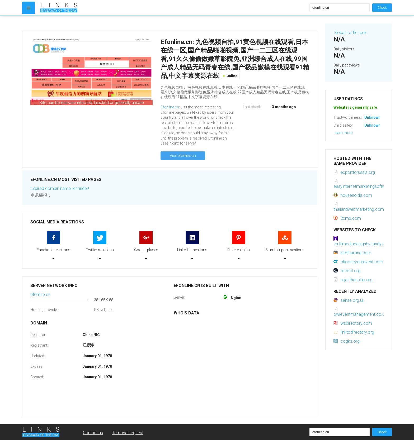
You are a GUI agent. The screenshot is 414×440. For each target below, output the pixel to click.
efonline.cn (40, 294)
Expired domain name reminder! (59, 188)
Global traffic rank (349, 32)
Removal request (127, 432)
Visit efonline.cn (183, 156)
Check (382, 7)
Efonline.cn (170, 107)
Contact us (93, 432)
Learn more (342, 133)
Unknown (372, 117)
